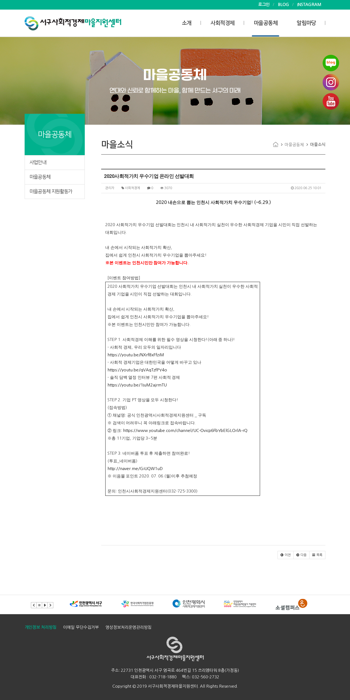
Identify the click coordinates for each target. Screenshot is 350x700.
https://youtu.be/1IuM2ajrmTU (137, 385)
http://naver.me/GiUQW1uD (135, 468)
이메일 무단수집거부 (81, 627)
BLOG (283, 4)
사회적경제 (223, 23)
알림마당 (306, 23)
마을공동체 (266, 23)
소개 (186, 23)
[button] (286, 555)
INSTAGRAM (309, 4)
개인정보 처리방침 (40, 627)
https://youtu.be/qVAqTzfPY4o (137, 370)
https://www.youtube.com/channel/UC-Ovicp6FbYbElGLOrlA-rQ (185, 430)
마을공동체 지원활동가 (51, 191)
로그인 (264, 4)
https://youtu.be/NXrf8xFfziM (135, 355)
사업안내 (38, 162)
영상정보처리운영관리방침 (128, 627)
